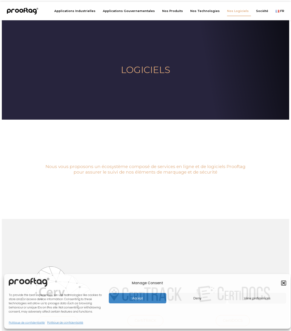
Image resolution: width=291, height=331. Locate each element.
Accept (137, 298)
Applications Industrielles (76, 11)
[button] (283, 283)
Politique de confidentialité (27, 323)
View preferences (257, 298)
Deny (197, 298)
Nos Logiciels (239, 11)
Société (263, 11)
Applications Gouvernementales (130, 11)
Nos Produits (173, 11)
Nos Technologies (206, 11)
